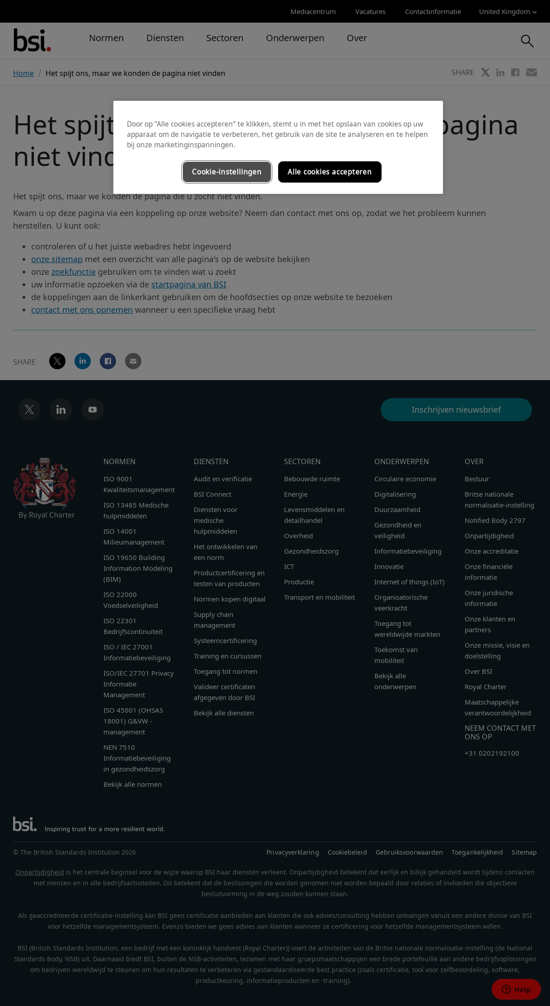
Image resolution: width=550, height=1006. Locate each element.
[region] (278, 147)
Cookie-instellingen (227, 172)
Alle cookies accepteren (330, 172)
